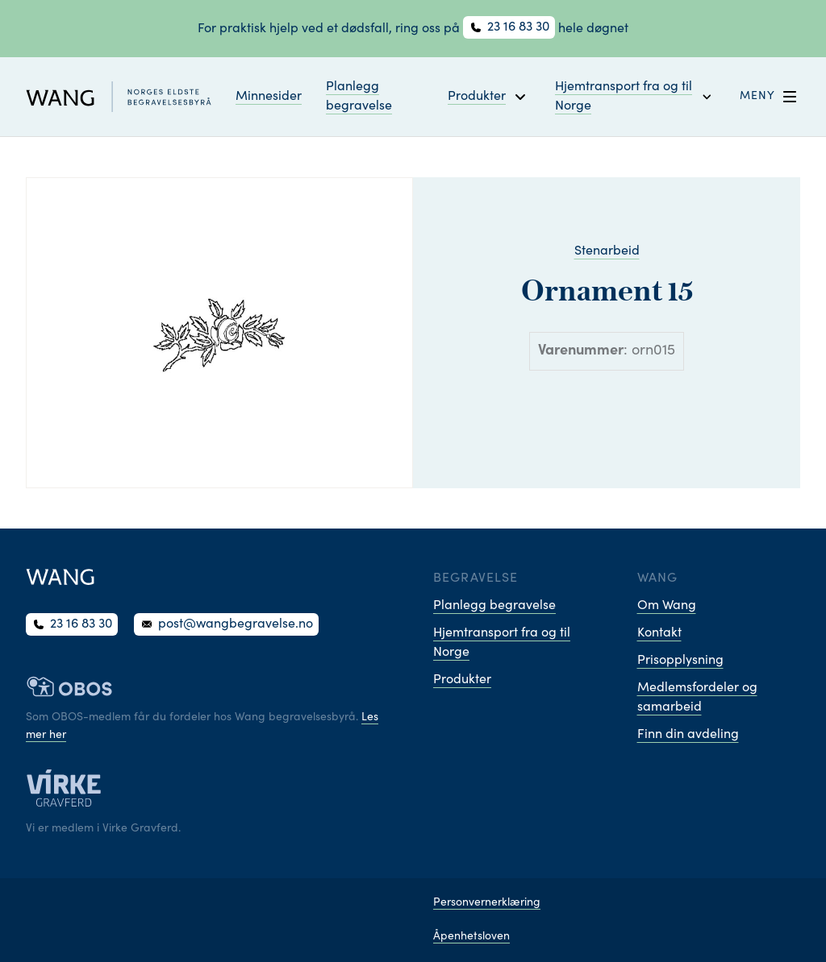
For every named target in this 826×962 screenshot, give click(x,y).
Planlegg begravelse (359, 97)
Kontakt (659, 633)
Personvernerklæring (486, 903)
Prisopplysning (680, 660)
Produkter (462, 680)
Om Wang (666, 605)
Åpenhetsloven (471, 937)
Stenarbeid (607, 251)
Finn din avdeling (688, 734)
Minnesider (269, 96)
